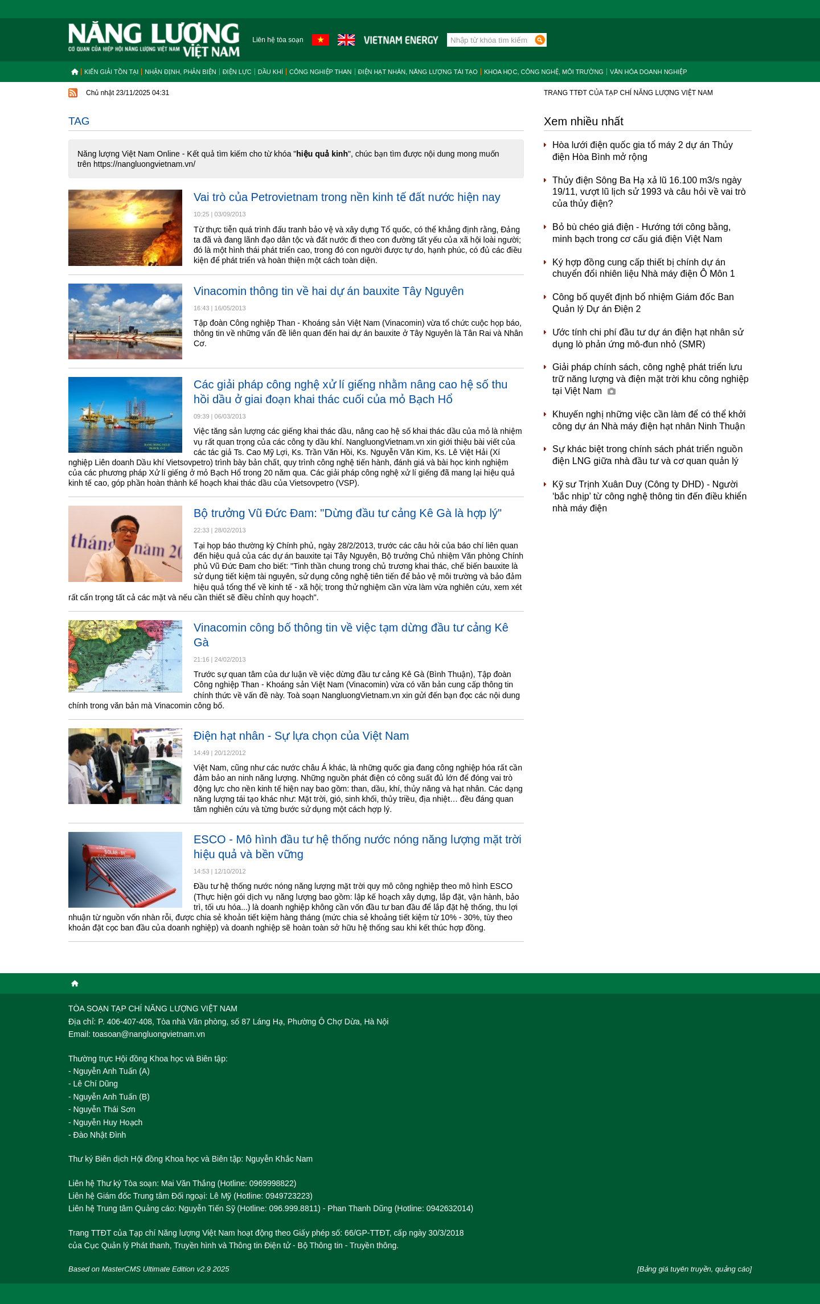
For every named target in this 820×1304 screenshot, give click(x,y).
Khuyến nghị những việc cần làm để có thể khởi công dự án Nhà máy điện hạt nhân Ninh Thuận (649, 420)
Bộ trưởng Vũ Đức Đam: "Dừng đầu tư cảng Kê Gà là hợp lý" (348, 513)
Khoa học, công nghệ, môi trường (544, 71)
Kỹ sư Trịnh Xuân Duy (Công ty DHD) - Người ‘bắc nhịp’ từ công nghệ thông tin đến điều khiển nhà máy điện (649, 496)
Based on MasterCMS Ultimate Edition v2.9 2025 (148, 1269)
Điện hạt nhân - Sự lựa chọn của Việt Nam (301, 735)
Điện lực (237, 71)
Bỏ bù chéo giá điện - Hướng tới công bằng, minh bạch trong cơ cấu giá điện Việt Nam (641, 233)
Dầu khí (270, 71)
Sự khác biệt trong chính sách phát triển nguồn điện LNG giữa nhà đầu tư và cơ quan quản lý (647, 455)
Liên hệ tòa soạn (277, 40)
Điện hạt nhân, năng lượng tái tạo (418, 71)
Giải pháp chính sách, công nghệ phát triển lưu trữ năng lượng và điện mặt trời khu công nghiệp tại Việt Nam (650, 379)
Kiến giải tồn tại (111, 71)
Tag (79, 121)
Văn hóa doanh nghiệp (648, 71)
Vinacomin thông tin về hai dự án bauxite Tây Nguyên (329, 291)
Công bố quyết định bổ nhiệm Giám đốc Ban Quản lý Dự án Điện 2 (643, 303)
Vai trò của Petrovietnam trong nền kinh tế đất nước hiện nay (347, 197)
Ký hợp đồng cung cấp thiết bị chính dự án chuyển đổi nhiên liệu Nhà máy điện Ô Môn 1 (643, 268)
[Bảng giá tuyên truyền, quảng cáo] (694, 1269)
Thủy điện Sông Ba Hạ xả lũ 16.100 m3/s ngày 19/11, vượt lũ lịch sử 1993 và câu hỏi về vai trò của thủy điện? (649, 192)
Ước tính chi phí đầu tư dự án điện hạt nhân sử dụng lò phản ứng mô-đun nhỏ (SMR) (648, 338)
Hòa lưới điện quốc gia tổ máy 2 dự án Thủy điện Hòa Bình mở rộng (642, 151)
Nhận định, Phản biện (180, 71)
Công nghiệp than (320, 71)
